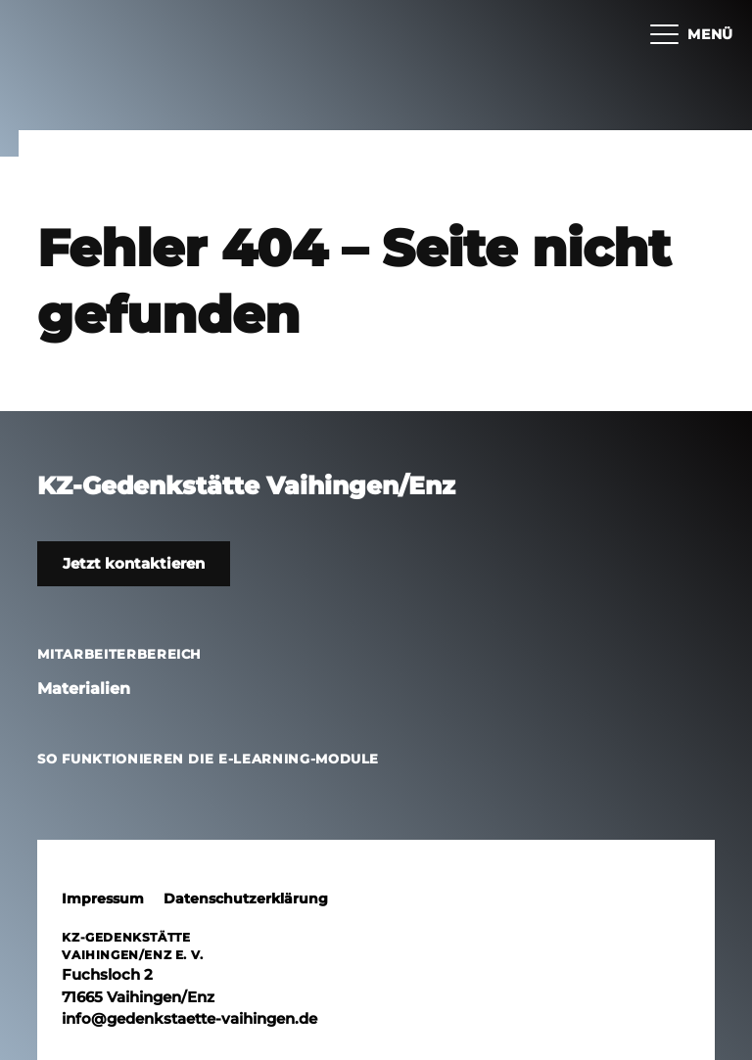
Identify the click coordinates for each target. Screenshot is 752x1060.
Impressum (103, 898)
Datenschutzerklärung (246, 898)
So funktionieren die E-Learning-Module (208, 758)
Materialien (83, 688)
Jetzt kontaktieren (134, 563)
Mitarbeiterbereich (119, 654)
